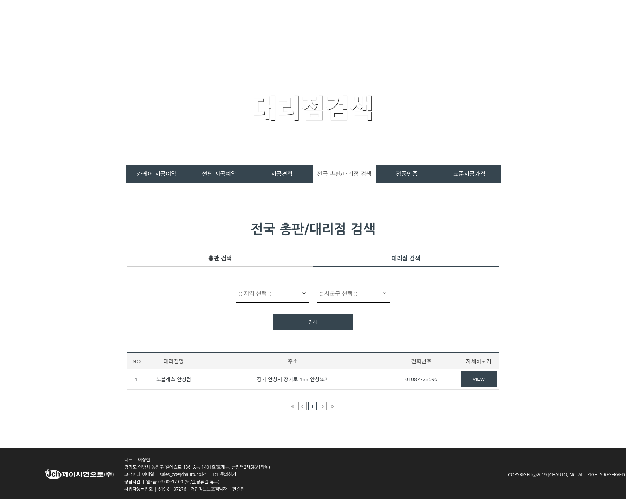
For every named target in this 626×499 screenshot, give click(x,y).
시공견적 (281, 174)
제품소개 (342, 22)
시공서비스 (386, 22)
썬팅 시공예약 (219, 174)
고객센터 (430, 22)
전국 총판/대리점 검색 (344, 174)
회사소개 (471, 22)
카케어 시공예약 (156, 174)
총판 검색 (220, 258)
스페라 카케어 (294, 22)
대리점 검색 (405, 258)
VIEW (479, 379)
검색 (313, 322)
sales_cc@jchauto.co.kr (185, 474)
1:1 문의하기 (224, 474)
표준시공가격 (469, 174)
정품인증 (407, 174)
